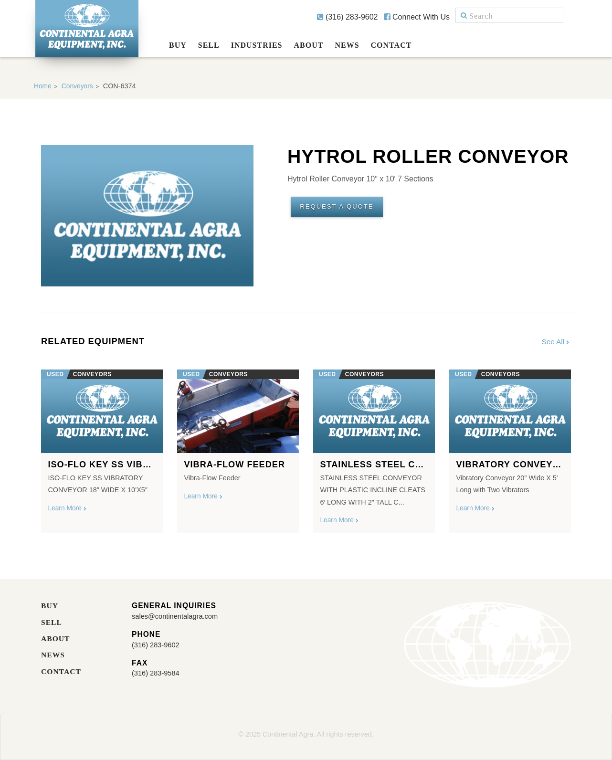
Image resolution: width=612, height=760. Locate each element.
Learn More (68, 509)
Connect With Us (417, 17)
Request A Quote (340, 208)
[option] (102, 448)
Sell (209, 45)
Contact (391, 45)
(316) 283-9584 (158, 674)
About (309, 45)
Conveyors (79, 86)
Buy (178, 45)
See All (555, 342)
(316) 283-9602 (347, 17)
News (347, 45)
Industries (257, 45)
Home (43, 86)
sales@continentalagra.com (179, 617)
